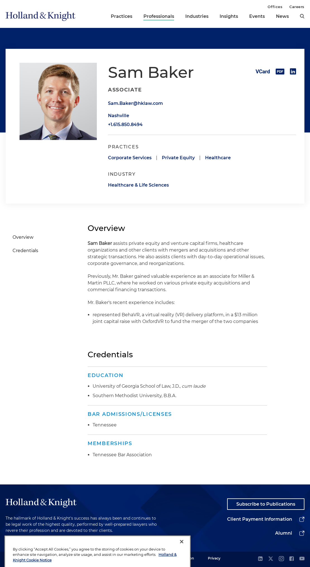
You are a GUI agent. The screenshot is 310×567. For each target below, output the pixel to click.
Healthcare (218, 157)
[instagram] (281, 559)
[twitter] (270, 559)
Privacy (214, 558)
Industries (196, 16)
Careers (296, 6)
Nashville (118, 115)
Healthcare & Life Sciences (138, 185)
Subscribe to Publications (265, 504)
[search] (302, 16)
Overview (23, 237)
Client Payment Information (259, 519)
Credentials (25, 250)
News (282, 16)
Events (257, 16)
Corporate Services (130, 157)
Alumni (283, 533)
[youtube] (301, 559)
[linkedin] (260, 559)
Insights (229, 16)
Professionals (158, 16)
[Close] (182, 549)
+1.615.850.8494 (125, 124)
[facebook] (291, 559)
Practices (121, 16)
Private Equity (178, 157)
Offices (275, 6)
